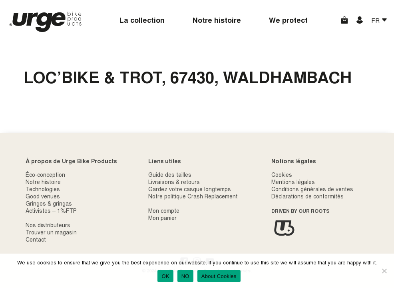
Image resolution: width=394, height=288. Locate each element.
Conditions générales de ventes (312, 190)
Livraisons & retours (174, 183)
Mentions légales (293, 183)
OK (165, 276)
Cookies (281, 175)
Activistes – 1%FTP (51, 211)
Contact (36, 240)
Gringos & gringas (49, 204)
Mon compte (163, 211)
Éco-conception (45, 175)
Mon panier (162, 219)
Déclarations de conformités (307, 197)
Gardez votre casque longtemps (189, 190)
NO (185, 276)
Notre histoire (217, 21)
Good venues (43, 197)
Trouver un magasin (51, 233)
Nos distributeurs (48, 226)
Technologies (43, 190)
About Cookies (219, 276)
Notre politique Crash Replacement (193, 197)
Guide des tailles (169, 175)
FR (376, 21)
